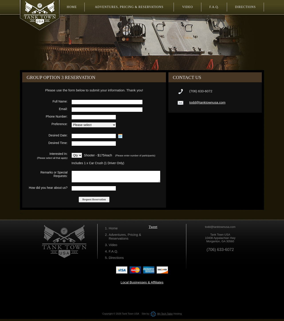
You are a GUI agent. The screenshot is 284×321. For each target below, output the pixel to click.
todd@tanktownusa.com (207, 102)
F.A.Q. (113, 253)
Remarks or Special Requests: (53, 174)
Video (113, 247)
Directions (116, 260)
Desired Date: (58, 135)
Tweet (153, 229)
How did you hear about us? (48, 189)
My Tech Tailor (161, 315)
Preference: (59, 124)
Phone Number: (56, 116)
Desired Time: (57, 143)
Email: (63, 109)
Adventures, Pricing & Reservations (125, 238)
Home (113, 230)
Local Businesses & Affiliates (141, 284)
